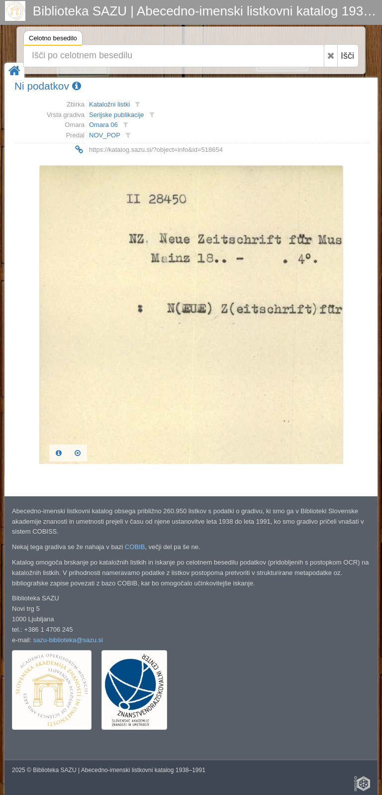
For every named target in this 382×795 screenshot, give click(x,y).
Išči (347, 56)
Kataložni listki (109, 104)
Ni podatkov (47, 86)
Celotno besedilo (53, 39)
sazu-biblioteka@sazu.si (68, 640)
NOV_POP (104, 135)
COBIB (135, 547)
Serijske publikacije (116, 114)
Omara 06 (103, 124)
